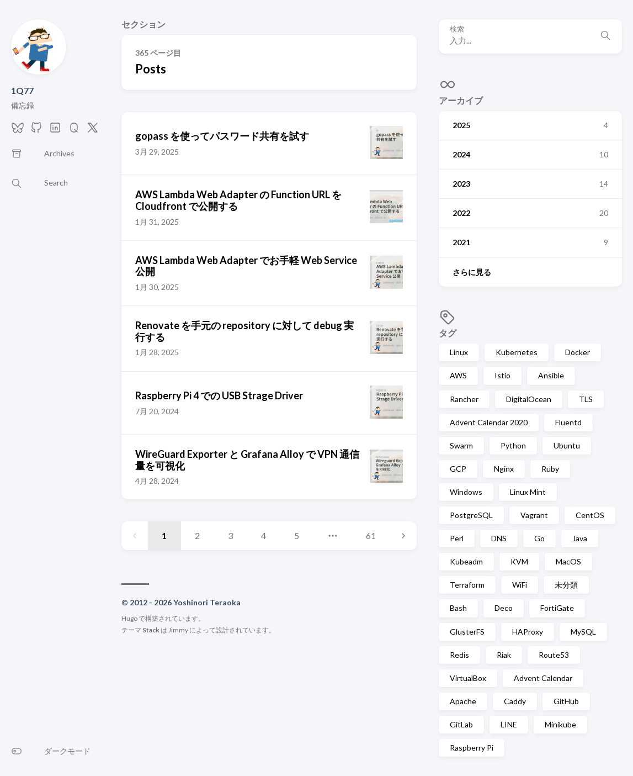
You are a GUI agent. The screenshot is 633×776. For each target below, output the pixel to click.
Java (579, 538)
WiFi (519, 584)
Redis (459, 654)
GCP (458, 468)
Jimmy (178, 630)
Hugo (129, 618)
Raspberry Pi (471, 747)
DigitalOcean (528, 399)
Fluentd (568, 422)
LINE (509, 724)
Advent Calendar (543, 678)
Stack (150, 630)
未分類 (566, 584)
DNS (499, 538)
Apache (463, 701)
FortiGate (557, 608)
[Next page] (403, 535)
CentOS (590, 515)
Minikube (560, 724)
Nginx (504, 468)
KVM (519, 561)
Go (539, 538)
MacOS (568, 561)
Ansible (551, 375)
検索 (457, 29)
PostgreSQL (471, 515)
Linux (459, 352)
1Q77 (22, 90)
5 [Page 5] (296, 535)
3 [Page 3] (230, 535)
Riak (504, 654)
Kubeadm (466, 561)
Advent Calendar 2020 (489, 422)
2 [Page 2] (197, 535)
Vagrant (534, 515)
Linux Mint (528, 492)
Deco (503, 608)
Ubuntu (567, 445)
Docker (577, 352)
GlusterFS (467, 631)
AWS (458, 375)
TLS (586, 399)
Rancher (464, 399)
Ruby (550, 468)
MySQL (583, 631)
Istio (502, 375)
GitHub (566, 701)
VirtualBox (468, 678)
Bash (458, 608)
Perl (457, 538)
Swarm (461, 445)
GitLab (461, 724)
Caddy (515, 701)
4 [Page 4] (263, 535)
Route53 (554, 654)
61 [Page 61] (371, 535)
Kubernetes (517, 352)
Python (513, 445)
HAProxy (527, 631)
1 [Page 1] (164, 535)
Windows (466, 492)
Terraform (467, 584)
